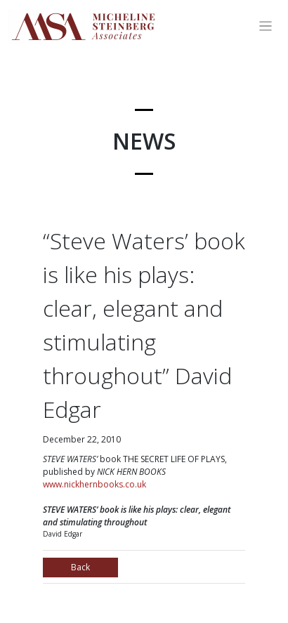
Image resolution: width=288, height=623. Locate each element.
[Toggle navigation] (265, 26)
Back (80, 567)
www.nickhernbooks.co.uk (94, 484)
